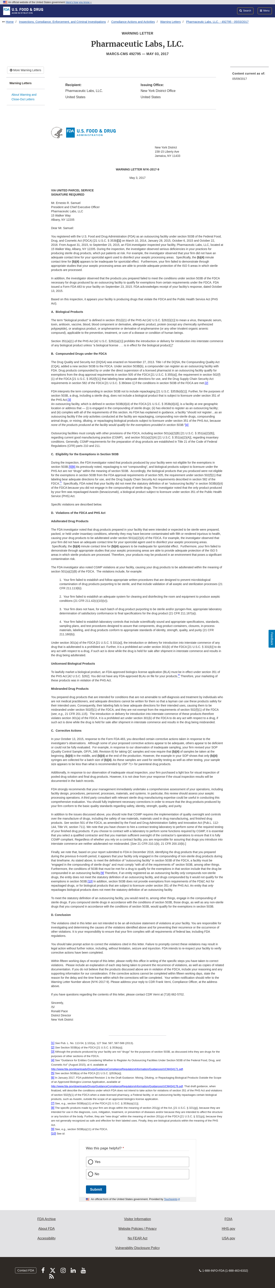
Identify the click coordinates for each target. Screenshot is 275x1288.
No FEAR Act (137, 1238)
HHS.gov (228, 1228)
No (97, 1174)
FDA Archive (46, 1219)
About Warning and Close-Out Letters (24, 97)
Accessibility (46, 1238)
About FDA (46, 1228)
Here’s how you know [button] (79, 2)
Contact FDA (25, 1270)
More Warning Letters (25, 70)
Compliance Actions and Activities (133, 21)
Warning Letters (170, 21)
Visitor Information (137, 1219)
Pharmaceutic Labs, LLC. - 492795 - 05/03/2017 (217, 21)
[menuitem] (249, 77)
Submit (96, 1189)
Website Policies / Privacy (137, 1228)
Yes (98, 1162)
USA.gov (228, 1238)
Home (10, 21)
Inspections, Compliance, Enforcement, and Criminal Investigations (62, 21)
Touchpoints (170, 1199)
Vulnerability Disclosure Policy (137, 1248)
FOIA (228, 1219)
